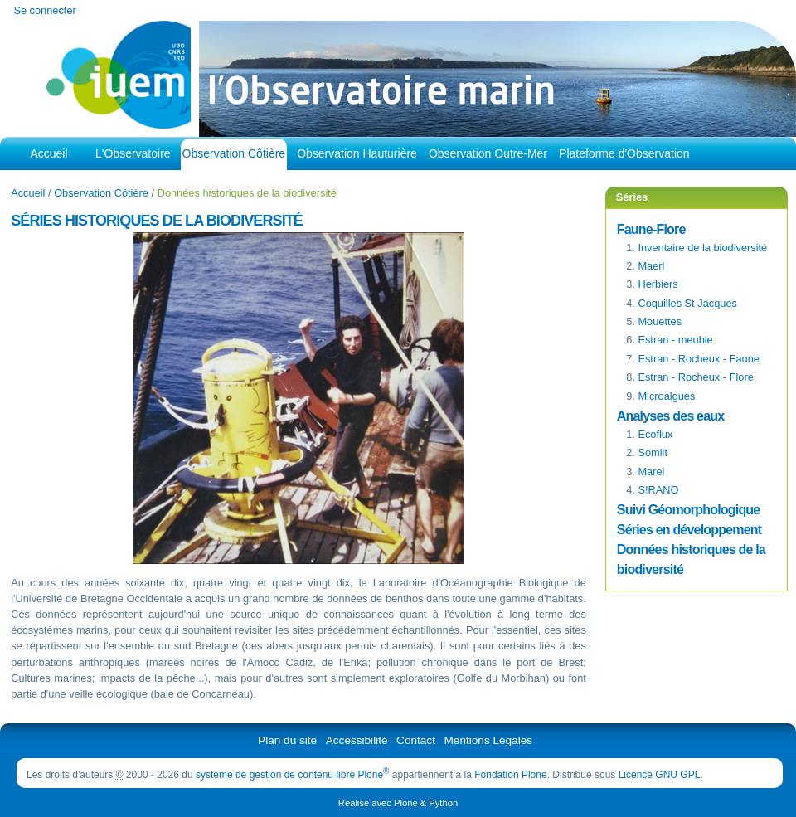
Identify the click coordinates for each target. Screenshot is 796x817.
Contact (415, 740)
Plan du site (287, 740)
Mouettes (660, 321)
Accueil (48, 153)
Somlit (652, 452)
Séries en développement (689, 530)
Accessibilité (357, 740)
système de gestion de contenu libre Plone (293, 775)
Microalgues (666, 396)
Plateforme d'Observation (624, 153)
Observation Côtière (234, 153)
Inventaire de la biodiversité (702, 247)
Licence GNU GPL (660, 775)
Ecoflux (655, 434)
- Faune (699, 359)
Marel (651, 471)
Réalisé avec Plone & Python (398, 803)
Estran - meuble (675, 339)
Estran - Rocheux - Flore (695, 377)
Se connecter (44, 10)
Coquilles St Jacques (687, 303)
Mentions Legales (488, 740)
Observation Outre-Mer (488, 153)
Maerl (651, 266)
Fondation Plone (510, 775)
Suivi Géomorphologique (688, 510)
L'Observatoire (133, 153)
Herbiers (657, 284)
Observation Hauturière (357, 153)
